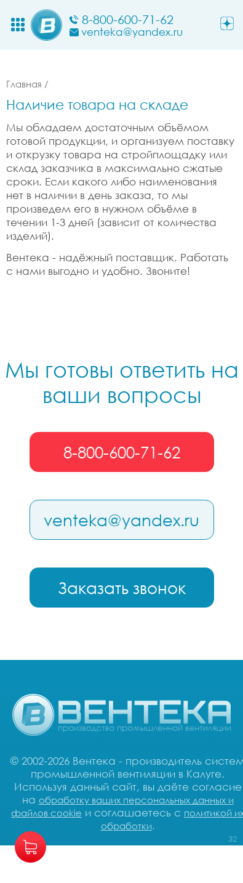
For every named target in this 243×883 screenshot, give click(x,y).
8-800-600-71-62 (121, 452)
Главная (24, 83)
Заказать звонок (122, 588)
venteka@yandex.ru (121, 520)
